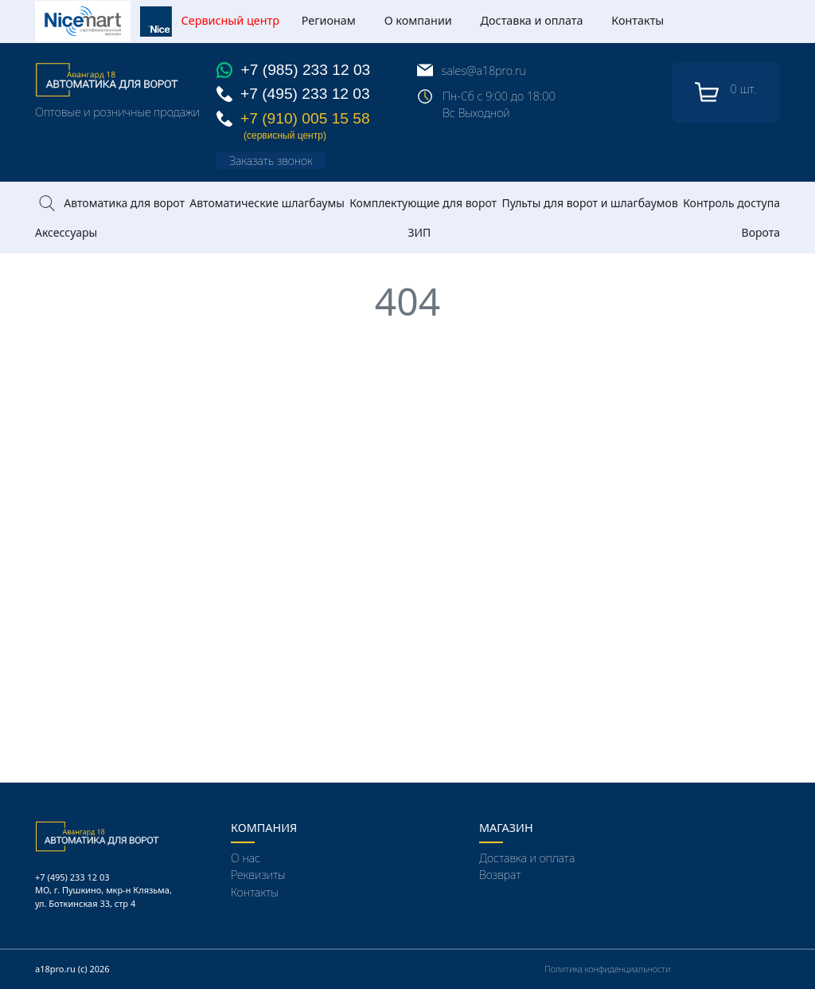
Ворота (761, 232)
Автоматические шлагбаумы (266, 202)
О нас (245, 857)
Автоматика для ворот (124, 202)
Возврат (500, 874)
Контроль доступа (731, 202)
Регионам (329, 20)
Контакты (637, 20)
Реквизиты (258, 874)
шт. (725, 92)
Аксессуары (66, 232)
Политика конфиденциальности (607, 969)
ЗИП (419, 232)
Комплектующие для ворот (423, 202)
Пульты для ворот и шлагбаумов (589, 202)
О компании (418, 20)
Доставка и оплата (532, 20)
